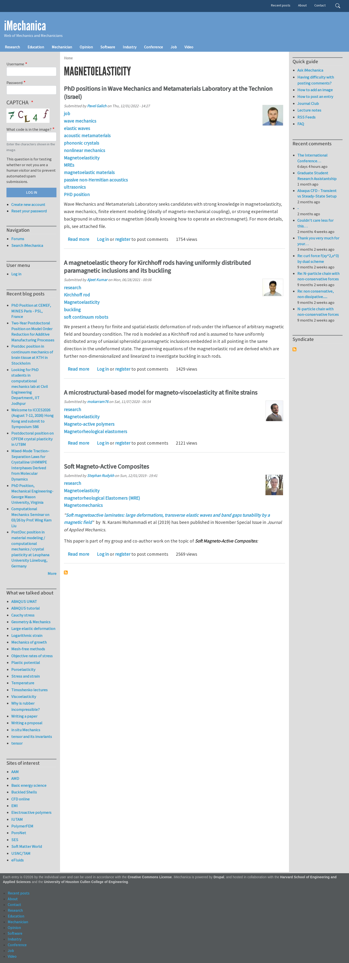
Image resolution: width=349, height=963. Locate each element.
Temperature (22, 682)
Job (174, 47)
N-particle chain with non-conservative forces (318, 311)
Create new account (28, 204)
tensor (16, 743)
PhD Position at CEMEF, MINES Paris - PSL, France (31, 311)
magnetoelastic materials (89, 172)
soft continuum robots (86, 317)
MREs (69, 165)
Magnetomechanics (83, 505)
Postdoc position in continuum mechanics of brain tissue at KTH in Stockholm (32, 355)
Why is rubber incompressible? (25, 706)
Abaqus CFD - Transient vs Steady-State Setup (317, 193)
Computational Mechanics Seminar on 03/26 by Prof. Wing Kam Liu (31, 517)
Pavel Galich (96, 105)
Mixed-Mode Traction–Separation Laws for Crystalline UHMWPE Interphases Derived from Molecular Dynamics (30, 465)
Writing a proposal (26, 722)
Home (68, 58)
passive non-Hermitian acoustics (96, 180)
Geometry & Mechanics (30, 621)
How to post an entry (315, 96)
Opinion (86, 47)
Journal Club (308, 103)
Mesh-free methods (28, 648)
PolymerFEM (22, 826)
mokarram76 (97, 401)
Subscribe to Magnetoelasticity (66, 572)
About (302, 5)
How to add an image (315, 89)
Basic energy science (28, 785)
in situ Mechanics (25, 729)
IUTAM (17, 819)
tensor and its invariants (31, 736)
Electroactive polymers (31, 812)
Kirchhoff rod (77, 295)
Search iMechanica (27, 245)
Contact (320, 5)
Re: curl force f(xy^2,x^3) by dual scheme (318, 258)
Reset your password (29, 211)
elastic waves (77, 128)
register (122, 239)
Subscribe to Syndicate (294, 349)
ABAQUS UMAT (24, 601)
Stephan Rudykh (100, 475)
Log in (103, 239)
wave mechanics (80, 121)
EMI (14, 805)
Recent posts (280, 5)
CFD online (20, 799)
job (67, 113)
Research (12, 47)
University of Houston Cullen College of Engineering (86, 882)
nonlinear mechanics (84, 150)
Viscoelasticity (23, 696)
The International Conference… (312, 158)
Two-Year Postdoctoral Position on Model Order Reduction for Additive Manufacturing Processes (32, 331)
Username (15, 64)
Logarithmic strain (26, 635)
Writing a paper (24, 716)
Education (36, 47)
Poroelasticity (23, 669)
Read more (78, 239)
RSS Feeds (306, 117)
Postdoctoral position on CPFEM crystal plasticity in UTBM (32, 439)
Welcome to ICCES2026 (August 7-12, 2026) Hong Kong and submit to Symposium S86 (32, 418)
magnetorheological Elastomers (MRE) (102, 498)
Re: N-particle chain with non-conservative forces (318, 276)
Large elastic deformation (33, 628)
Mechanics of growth (29, 642)
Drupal (219, 877)
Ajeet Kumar (97, 279)
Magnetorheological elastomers (95, 431)
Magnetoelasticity (82, 158)
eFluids (17, 860)
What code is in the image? (28, 129)
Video (188, 47)
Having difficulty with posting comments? (315, 80)
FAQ (300, 123)
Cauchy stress (22, 615)
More (52, 573)
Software (107, 47)
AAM (15, 771)
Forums (17, 238)
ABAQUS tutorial (25, 608)
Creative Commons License (150, 877)
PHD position (77, 194)
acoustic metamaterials (87, 135)
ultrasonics (75, 187)
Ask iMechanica (310, 70)
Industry (129, 47)
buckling (72, 309)
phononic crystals (81, 143)
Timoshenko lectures (29, 689)
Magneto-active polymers (89, 424)
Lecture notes (309, 110)
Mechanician (62, 47)
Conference (153, 47)
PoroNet (18, 832)
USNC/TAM (20, 853)
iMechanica (25, 26)
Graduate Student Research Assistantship (317, 175)
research (72, 287)
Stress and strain (25, 676)
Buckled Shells (24, 792)
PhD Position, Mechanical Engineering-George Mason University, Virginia (32, 494)
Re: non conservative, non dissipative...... (315, 294)
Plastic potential (25, 662)
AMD (15, 778)
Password (14, 82)
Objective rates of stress (32, 655)
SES (14, 839)
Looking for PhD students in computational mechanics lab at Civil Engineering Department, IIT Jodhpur (29, 386)
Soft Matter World (26, 846)
